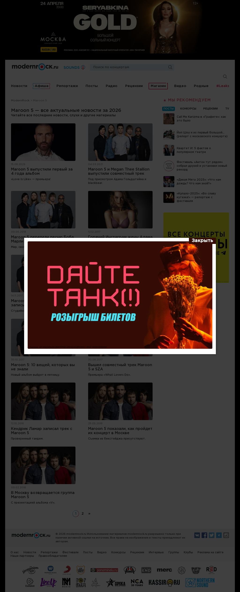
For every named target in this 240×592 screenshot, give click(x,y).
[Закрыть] (202, 241)
